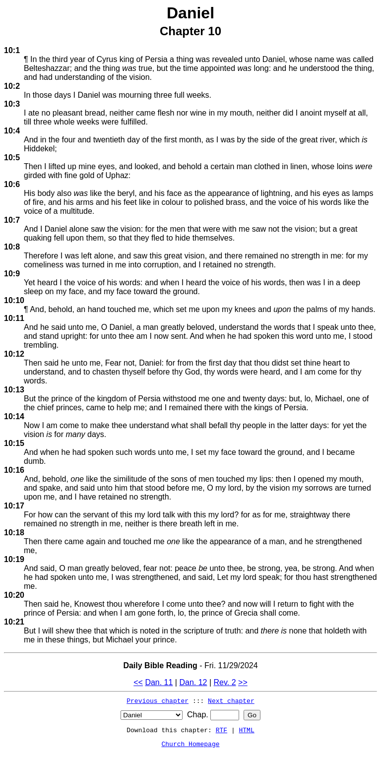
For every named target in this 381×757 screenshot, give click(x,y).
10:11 (14, 318)
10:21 (14, 622)
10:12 (14, 354)
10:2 (12, 86)
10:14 (14, 416)
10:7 (12, 220)
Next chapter (231, 700)
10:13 (14, 389)
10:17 (14, 506)
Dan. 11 (159, 682)
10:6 (12, 184)
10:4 (12, 130)
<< (138, 682)
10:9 (12, 273)
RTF (221, 729)
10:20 (14, 595)
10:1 (12, 50)
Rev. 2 (225, 682)
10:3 (12, 104)
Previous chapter (158, 700)
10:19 (14, 559)
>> (243, 682)
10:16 (14, 470)
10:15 (14, 443)
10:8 (12, 247)
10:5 (12, 157)
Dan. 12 (193, 682)
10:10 (14, 300)
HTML (246, 729)
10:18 (14, 532)
